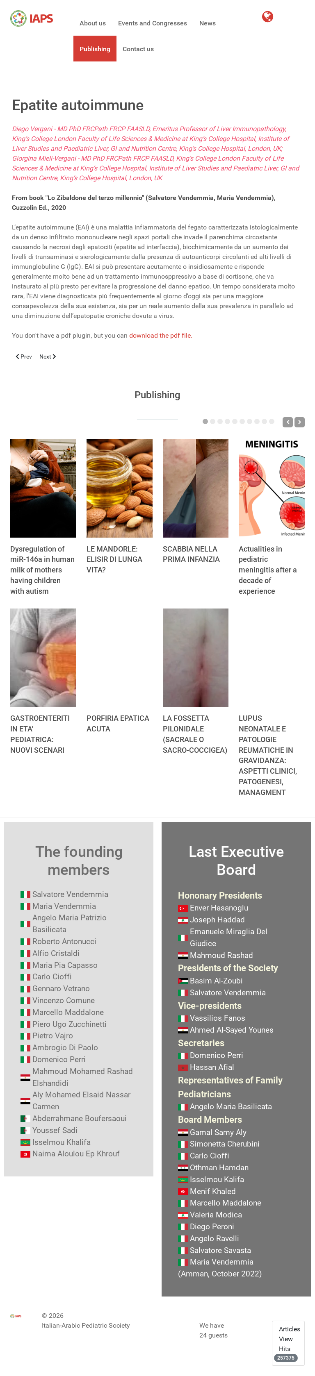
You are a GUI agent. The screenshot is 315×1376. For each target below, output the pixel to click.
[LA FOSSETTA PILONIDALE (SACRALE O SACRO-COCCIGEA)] (196, 658)
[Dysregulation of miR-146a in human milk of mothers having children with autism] (43, 488)
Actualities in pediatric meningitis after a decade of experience (268, 570)
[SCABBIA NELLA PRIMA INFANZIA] (196, 488)
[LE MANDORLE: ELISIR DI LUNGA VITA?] (120, 488)
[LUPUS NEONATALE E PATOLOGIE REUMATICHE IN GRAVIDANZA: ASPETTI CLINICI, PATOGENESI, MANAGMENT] (272, 658)
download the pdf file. (160, 335)
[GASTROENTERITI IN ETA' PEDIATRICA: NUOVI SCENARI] (43, 658)
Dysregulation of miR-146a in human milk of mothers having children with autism (42, 570)
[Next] (299, 422)
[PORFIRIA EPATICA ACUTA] (120, 658)
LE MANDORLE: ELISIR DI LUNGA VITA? (114, 559)
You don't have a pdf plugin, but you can (102, 335)
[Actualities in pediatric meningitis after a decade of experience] (272, 488)
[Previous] (288, 422)
